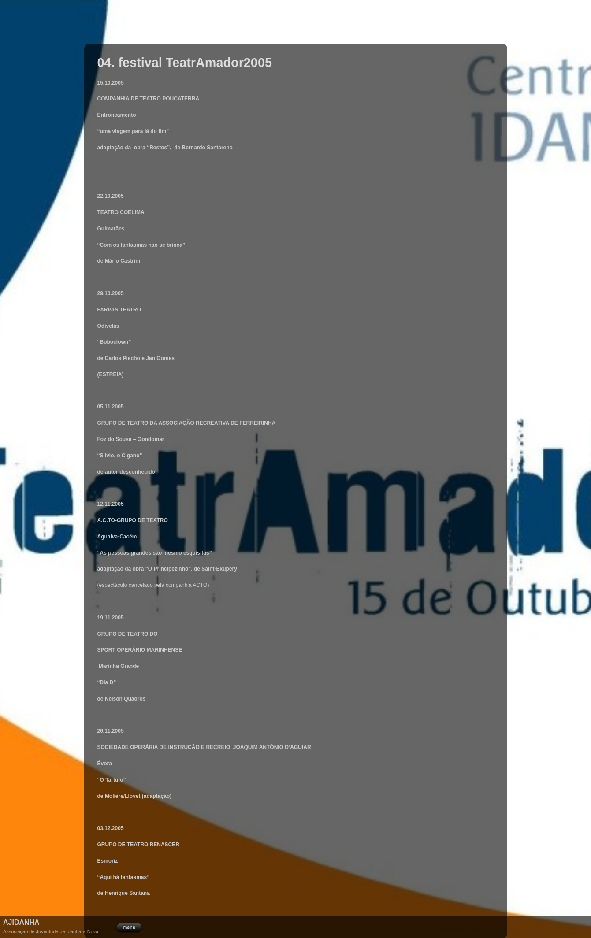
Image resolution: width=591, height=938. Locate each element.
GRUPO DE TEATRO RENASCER (138, 845)
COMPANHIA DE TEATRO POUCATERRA (148, 99)
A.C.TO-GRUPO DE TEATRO (132, 520)
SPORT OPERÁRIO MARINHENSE (139, 650)
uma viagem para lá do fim (133, 131)
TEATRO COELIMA (121, 212)
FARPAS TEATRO (120, 310)
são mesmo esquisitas (181, 553)
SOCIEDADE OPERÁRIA (128, 747)
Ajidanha (21, 922)
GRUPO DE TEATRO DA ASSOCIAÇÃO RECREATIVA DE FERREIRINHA (188, 423)
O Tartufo (111, 780)
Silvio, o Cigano (120, 455)
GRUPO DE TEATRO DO (127, 634)
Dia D (107, 682)
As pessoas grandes (126, 553)
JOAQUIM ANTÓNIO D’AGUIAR (272, 747)
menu (129, 926)
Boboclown (114, 342)
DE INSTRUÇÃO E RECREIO (195, 747)
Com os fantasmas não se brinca (141, 245)
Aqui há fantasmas (123, 877)
